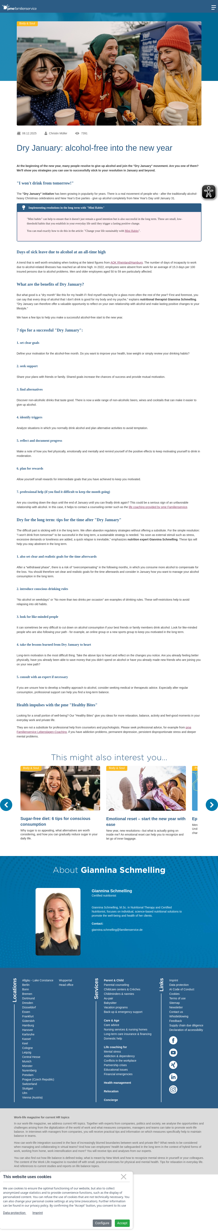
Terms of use (177, 998)
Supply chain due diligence (186, 1025)
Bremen (27, 993)
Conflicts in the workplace (120, 1060)
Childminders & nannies (119, 993)
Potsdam (28, 1075)
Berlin (26, 984)
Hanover (27, 1030)
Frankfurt (28, 1016)
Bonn (25, 989)
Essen (26, 1011)
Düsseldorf (29, 1007)
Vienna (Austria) (32, 1097)
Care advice (111, 1025)
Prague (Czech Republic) (38, 1079)
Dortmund (28, 998)
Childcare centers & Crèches (122, 989)
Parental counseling (116, 984)
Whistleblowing (178, 1016)
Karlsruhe (28, 1034)
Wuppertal (65, 980)
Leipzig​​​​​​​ (26, 1052)
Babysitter (110, 1002)
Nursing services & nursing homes (125, 1029)
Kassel (26, 1039)
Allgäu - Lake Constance (38, 980)
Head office (66, 984)
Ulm (24, 1093)
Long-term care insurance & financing (128, 1034)
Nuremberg (29, 1070)
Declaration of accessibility (186, 1030)
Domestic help (113, 1038)
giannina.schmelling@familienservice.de (117, 929)
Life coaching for (115, 1047)
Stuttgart (27, 1088)
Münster (27, 1066)
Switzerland (29, 1084)
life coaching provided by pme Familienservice (158, 507)
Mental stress (112, 1051)
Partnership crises (115, 1065)
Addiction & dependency (119, 1056)
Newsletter (176, 1007)
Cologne (27, 1048)
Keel (25, 1043)
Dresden (27, 1002)
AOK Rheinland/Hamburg (127, 262)
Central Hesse (31, 1057)
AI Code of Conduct (181, 989)
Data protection (179, 984)
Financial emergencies (118, 1074)
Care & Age (111, 1020)
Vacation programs (116, 1007)
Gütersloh (28, 1021)
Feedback (175, 1021)
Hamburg (28, 1025)
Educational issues (116, 1069)
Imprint (173, 980)
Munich (26, 1061)
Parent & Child (114, 980)
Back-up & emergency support (123, 1011)
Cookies (174, 993)
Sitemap (174, 1002)
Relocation (111, 1091)
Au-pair (108, 998)
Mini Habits (132, 230)
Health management (117, 1082)
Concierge (111, 1100)
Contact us (176, 1011)
